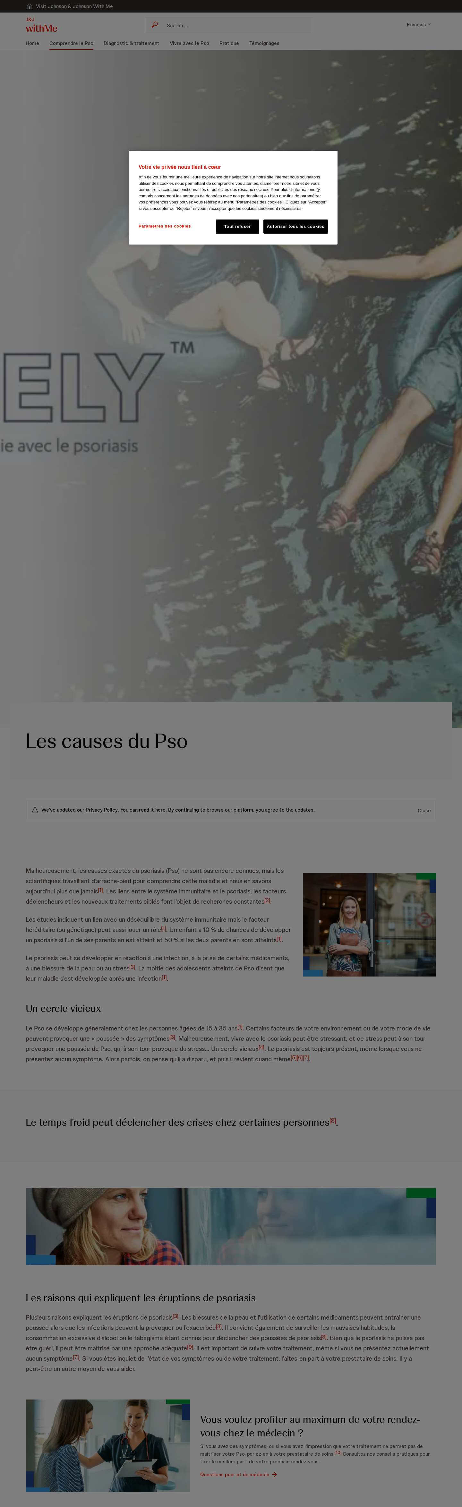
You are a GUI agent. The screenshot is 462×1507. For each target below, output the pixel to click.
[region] (233, 198)
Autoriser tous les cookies (295, 226)
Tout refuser (237, 226)
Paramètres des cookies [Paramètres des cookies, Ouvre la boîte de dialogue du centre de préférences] (165, 226)
